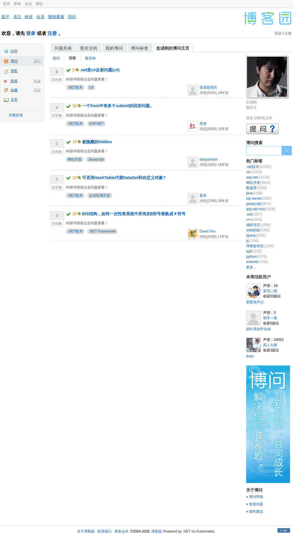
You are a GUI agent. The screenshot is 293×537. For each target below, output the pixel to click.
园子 (5, 16)
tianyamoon (209, 159)
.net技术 (258, 167)
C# (91, 87)
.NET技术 (75, 87)
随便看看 (56, 16)
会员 (28, 4)
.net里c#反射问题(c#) (100, 70)
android (257, 262)
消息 (72, 16)
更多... (251, 267)
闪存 (14, 51)
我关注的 (89, 48)
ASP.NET (96, 124)
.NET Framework (102, 231)
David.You (207, 231)
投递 (37, 81)
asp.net (258, 177)
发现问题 (256, 504)
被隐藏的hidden (97, 141)
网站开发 (75, 159)
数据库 (256, 188)
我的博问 (114, 48)
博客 (14, 71)
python (256, 257)
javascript (258, 204)
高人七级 (270, 345)
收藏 (14, 90)
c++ (254, 220)
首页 (6, 4)
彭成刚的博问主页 (172, 48)
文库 (14, 99)
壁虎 (203, 124)
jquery (256, 235)
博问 (14, 61)
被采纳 (90, 58)
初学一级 (270, 318)
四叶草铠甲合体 (258, 329)
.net (254, 214)
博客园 (156, 531)
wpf (254, 251)
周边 (39, 4)
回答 (72, 58)
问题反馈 (16, 115)
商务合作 (122, 531)
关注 (17, 16)
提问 (37, 61)
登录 (30, 33)
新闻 (17, 4)
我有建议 (256, 511)
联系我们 (105, 531)
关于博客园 (86, 531)
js (252, 241)
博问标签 (140, 48)
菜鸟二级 (270, 291)
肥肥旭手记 (255, 302)
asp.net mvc (260, 209)
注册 (52, 33)
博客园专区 (260, 246)
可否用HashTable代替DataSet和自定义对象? (123, 177)
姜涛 (203, 195)
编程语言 (258, 225)
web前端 (258, 230)
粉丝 (29, 16)
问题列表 (63, 48)
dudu (250, 356)
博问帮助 (256, 497)
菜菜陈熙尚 (208, 87)
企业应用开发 (99, 195)
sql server (259, 198)
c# (254, 172)
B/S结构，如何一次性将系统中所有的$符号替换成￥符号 (133, 213)
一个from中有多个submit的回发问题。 (118, 105)
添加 (37, 90)
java (254, 193)
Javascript (96, 159)
